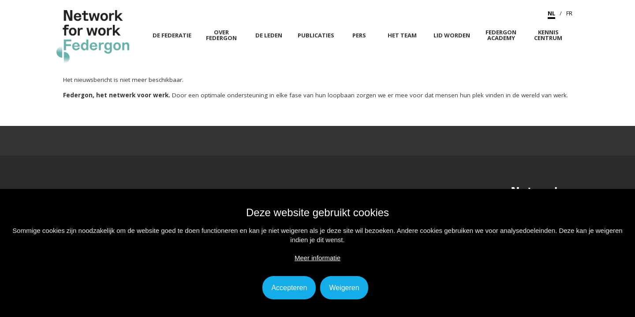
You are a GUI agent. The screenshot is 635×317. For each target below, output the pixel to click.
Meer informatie (317, 258)
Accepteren (289, 287)
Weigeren (344, 287)
